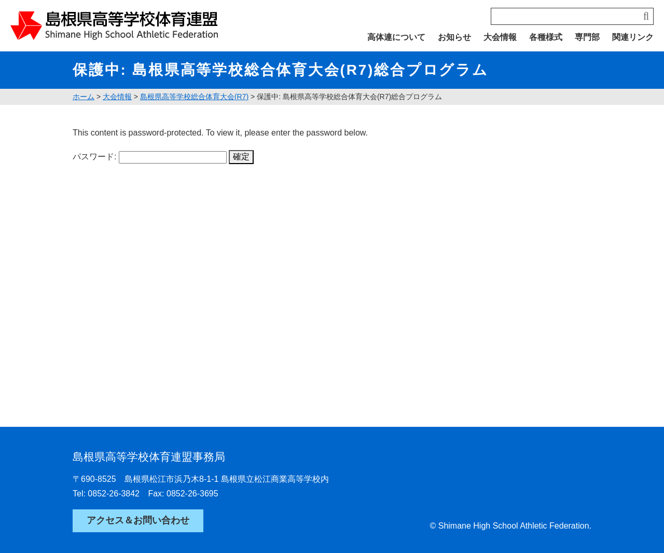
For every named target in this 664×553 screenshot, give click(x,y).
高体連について (396, 37)
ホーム (83, 96)
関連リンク (633, 37)
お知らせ (454, 37)
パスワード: (150, 156)
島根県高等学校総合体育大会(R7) (194, 96)
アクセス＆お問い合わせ (138, 520)
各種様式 (545, 37)
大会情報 (500, 37)
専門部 (587, 37)
